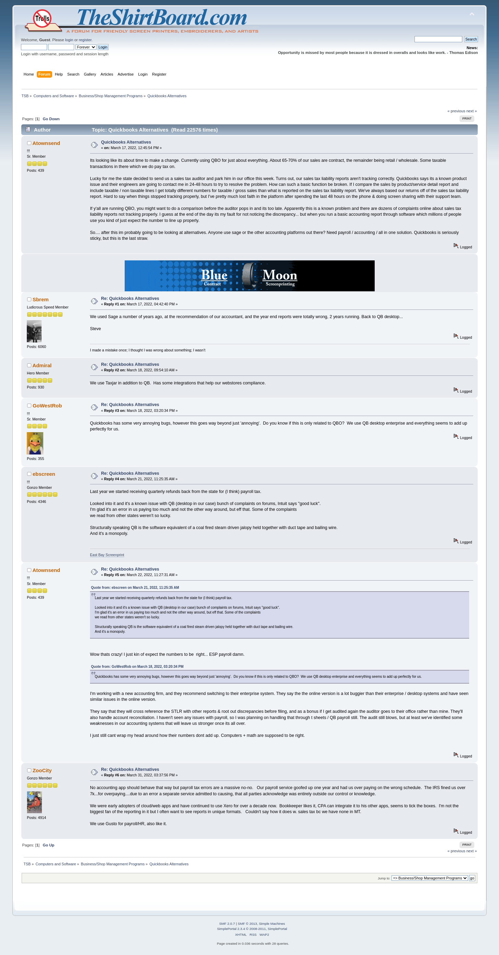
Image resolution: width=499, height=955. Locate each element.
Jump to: (384, 878)
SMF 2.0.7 (227, 923)
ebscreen (44, 474)
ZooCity (42, 770)
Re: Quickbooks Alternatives (130, 298)
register (85, 40)
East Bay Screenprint (107, 555)
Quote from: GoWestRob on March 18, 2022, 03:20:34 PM (137, 666)
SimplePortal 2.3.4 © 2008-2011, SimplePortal (252, 929)
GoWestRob (47, 405)
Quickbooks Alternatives (126, 142)
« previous (456, 111)
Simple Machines (272, 923)
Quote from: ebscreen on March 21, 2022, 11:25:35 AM (135, 587)
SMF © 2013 (247, 923)
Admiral (42, 365)
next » (471, 111)
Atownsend (46, 143)
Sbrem (41, 299)
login (69, 40)
